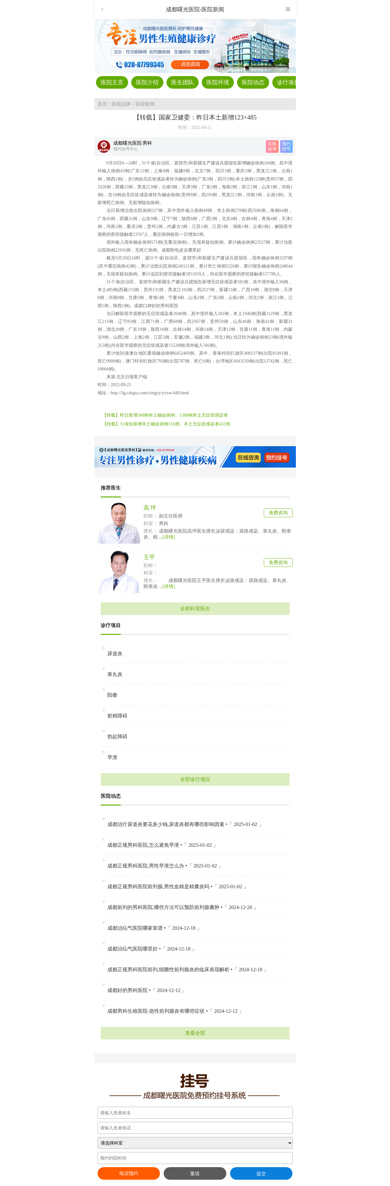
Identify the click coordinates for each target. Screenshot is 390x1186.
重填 (195, 1173)
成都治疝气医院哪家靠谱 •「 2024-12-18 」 (154, 928)
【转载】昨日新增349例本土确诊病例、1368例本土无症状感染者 (165, 415)
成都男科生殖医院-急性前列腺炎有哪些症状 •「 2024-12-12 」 (175, 1011)
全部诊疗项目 (195, 779)
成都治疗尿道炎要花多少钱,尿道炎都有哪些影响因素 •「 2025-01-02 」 (185, 824)
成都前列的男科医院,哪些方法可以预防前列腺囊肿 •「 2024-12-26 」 (182, 907)
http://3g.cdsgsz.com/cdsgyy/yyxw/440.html (150, 393)
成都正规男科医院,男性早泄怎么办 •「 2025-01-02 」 (165, 865)
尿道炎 (114, 653)
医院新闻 (145, 104)
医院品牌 (121, 104)
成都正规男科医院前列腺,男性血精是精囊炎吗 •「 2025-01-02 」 (177, 886)
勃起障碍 (117, 736)
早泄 (112, 757)
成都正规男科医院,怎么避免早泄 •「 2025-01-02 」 (162, 845)
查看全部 (195, 1033)
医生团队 (182, 82)
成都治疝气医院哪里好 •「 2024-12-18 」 (152, 948)
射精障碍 (117, 715)
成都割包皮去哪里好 (181, 250)
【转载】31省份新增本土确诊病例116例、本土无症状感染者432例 (166, 424)
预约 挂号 (286, 146)
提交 (261, 1173)
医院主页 (112, 82)
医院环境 (217, 82)
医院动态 (253, 82)
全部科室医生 (195, 608)
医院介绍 (147, 82)
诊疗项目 (288, 82)
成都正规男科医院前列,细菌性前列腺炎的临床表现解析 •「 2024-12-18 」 (187, 969)
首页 (102, 104)
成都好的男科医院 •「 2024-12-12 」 (147, 990)
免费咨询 (278, 512)
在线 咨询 (272, 146)
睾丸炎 (114, 674)
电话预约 (128, 1173)
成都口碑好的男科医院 (156, 305)
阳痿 (112, 695)
